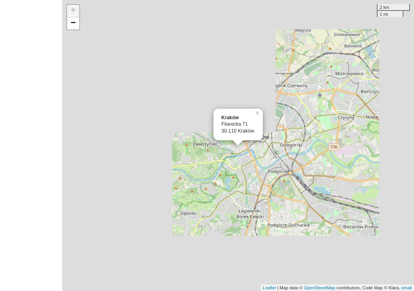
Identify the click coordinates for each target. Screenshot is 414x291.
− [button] (73, 23)
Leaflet (269, 287)
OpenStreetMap (320, 287)
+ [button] (73, 11)
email (406, 287)
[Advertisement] (31, 145)
